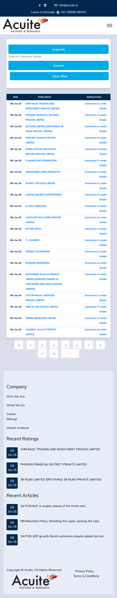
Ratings (12, 419)
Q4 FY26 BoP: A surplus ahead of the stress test (53, 506)
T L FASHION (32, 240)
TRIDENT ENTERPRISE (38, 251)
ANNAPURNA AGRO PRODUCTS (43, 172)
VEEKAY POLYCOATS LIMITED (42, 307)
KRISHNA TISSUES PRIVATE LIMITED (41, 140)
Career (11, 414)
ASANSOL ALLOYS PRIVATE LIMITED (41, 332)
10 (54, 354)
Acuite (28, 570)
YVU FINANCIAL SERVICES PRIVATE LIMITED (40, 298)
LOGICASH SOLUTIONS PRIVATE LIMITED (43, 220)
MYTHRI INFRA (34, 229)
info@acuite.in (68, 5)
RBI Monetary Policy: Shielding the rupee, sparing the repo (59, 521)
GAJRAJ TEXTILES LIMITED (41, 183)
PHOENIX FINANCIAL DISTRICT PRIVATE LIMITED (42, 117)
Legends (58, 49)
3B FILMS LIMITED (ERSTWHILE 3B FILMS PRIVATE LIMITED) (44, 129)
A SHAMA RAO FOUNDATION (41, 160)
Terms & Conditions (86, 576)
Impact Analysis (18, 428)
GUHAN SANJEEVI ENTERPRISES (44, 194)
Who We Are (16, 396)
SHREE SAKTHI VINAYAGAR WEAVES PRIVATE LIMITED (41, 151)
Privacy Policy (84, 571)
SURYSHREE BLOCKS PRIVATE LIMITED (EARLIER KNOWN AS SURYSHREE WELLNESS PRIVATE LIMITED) (44, 281)
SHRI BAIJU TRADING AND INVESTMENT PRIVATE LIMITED (42, 106)
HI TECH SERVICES (36, 206)
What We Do (16, 405)
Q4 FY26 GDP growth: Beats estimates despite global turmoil (62, 536)
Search (58, 65)
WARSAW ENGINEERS (38, 263)
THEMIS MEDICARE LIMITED (41, 318)
